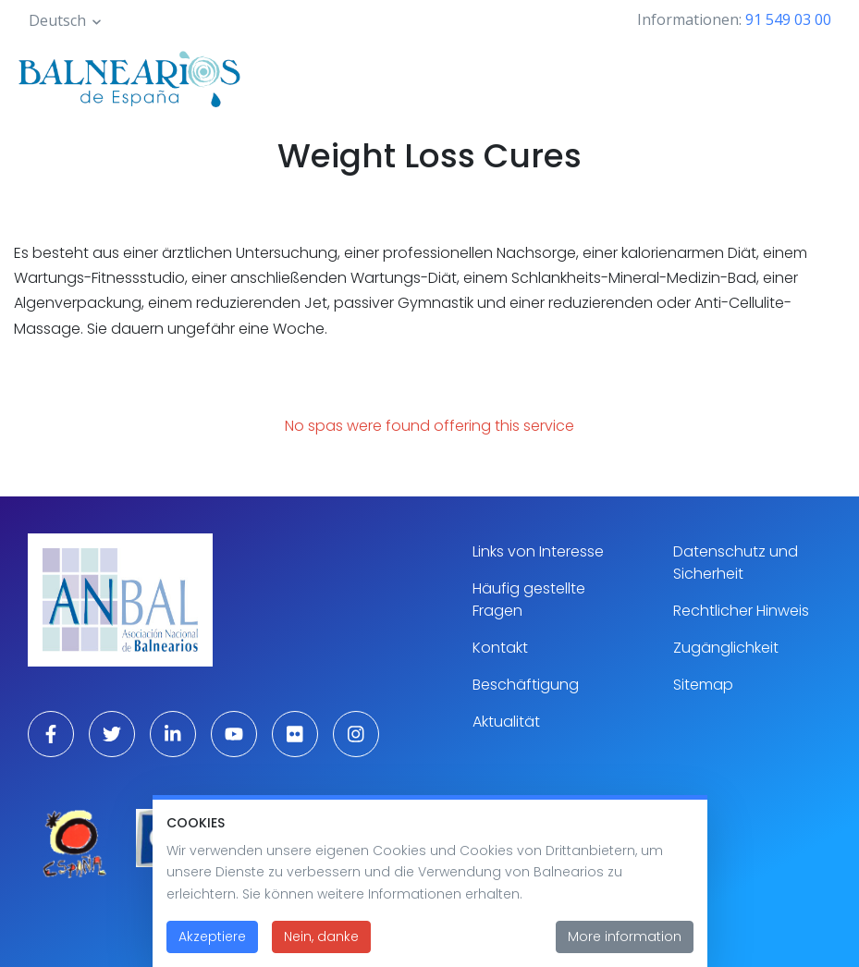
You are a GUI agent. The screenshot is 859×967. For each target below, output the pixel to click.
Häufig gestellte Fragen (528, 599)
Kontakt (500, 647)
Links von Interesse (538, 551)
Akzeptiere (212, 947)
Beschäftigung (525, 684)
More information (624, 947)
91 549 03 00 (788, 19)
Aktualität (506, 721)
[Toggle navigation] (820, 75)
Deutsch (57, 20)
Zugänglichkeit (726, 647)
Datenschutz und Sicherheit (735, 562)
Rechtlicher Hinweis (741, 610)
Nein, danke (321, 947)
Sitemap (703, 684)
